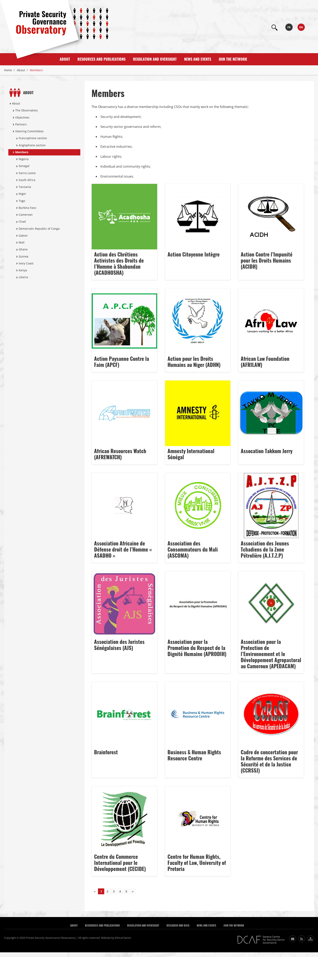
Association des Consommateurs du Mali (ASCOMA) (193, 549)
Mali (22, 242)
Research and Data (178, 925)
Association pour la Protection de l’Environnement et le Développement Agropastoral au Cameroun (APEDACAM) (271, 654)
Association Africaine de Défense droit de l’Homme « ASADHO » (123, 549)
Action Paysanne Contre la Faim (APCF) (121, 361)
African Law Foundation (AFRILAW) (265, 361)
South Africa (27, 180)
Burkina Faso (27, 208)
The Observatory (26, 110)
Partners (21, 124)
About (65, 59)
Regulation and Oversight (155, 59)
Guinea (23, 256)
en (301, 27)
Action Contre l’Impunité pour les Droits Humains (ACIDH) (266, 260)
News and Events (197, 59)
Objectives (22, 117)
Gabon (23, 235)
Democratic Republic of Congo (39, 229)
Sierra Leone (27, 173)
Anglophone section (32, 145)
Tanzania (25, 187)
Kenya (23, 270)
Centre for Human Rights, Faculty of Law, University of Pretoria (197, 862)
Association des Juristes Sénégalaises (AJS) (119, 644)
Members (21, 152)
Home (8, 70)
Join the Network (233, 59)
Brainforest (106, 752)
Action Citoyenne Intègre (194, 254)
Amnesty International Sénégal (191, 454)
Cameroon (26, 215)
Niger (22, 194)
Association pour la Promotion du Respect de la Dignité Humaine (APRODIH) (197, 647)
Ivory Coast (26, 263)
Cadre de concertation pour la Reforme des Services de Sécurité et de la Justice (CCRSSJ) (269, 761)
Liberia (23, 277)
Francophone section (33, 138)
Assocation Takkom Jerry (266, 451)
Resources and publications (101, 59)
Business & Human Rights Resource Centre (194, 755)
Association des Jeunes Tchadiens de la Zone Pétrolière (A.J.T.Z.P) (265, 549)
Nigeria (24, 159)
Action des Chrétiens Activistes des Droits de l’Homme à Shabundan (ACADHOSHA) (119, 263)
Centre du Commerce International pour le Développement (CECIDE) (120, 862)
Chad (22, 221)
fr (289, 27)
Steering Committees (29, 131)
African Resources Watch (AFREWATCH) (120, 454)
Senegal (24, 166)
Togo (22, 201)
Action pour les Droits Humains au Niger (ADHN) (194, 361)
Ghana (23, 249)
